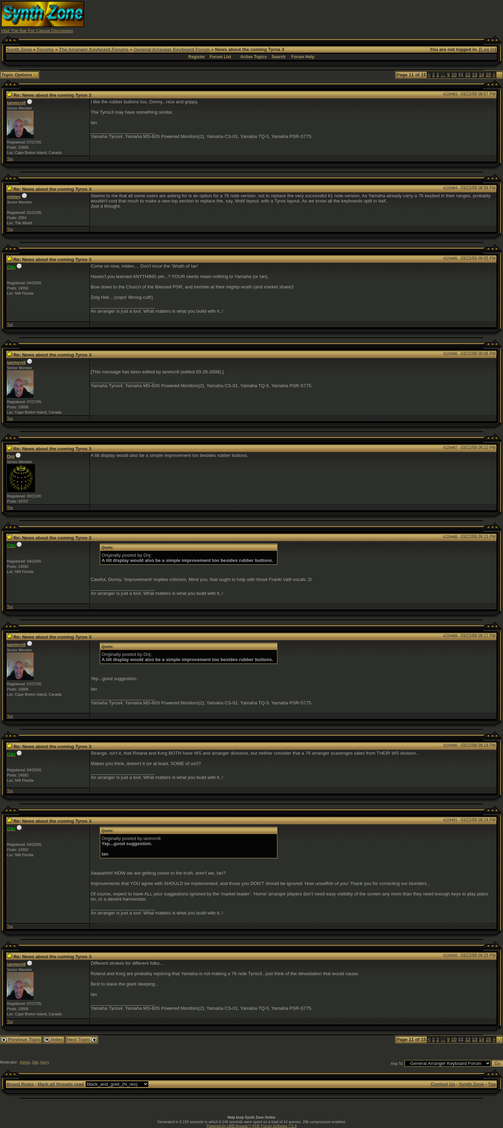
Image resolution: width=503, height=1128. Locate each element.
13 (474, 74)
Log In (488, 49)
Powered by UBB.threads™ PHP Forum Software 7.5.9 (251, 1126)
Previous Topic (21, 1039)
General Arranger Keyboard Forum (172, 49)
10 (454, 74)
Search (278, 56)
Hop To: (397, 1063)
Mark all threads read (61, 1084)
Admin (25, 1062)
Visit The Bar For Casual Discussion (37, 30)
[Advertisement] (376, 16)
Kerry (45, 1062)
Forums (45, 49)
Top (10, 159)
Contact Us (443, 1084)
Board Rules (20, 1084)
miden (13, 196)
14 (481, 74)
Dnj (10, 456)
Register (196, 56)
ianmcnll (16, 102)
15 (488, 74)
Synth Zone (19, 49)
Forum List (220, 56)
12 (467, 74)
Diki (35, 1062)
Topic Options (19, 74)
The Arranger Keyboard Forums (94, 49)
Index (53, 1039)
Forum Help (302, 56)
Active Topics (253, 56)
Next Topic (82, 1039)
